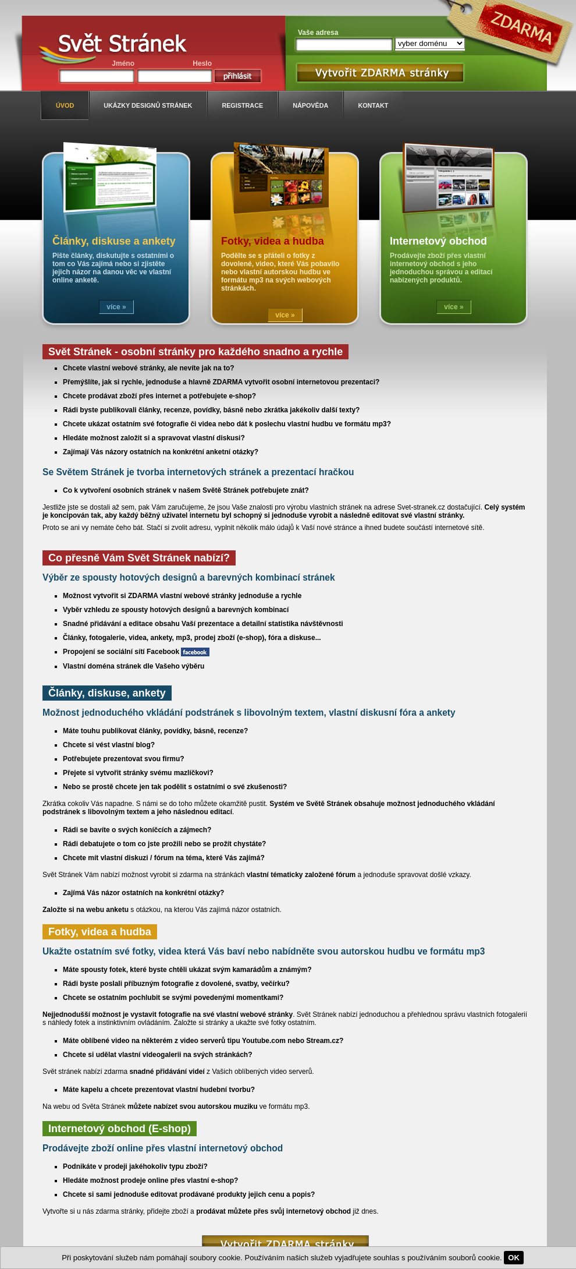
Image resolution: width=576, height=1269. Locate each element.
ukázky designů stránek (148, 105)
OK (514, 1257)
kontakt (373, 105)
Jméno (123, 63)
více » (116, 307)
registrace (242, 105)
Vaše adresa (318, 33)
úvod (65, 105)
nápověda (310, 105)
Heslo (202, 63)
